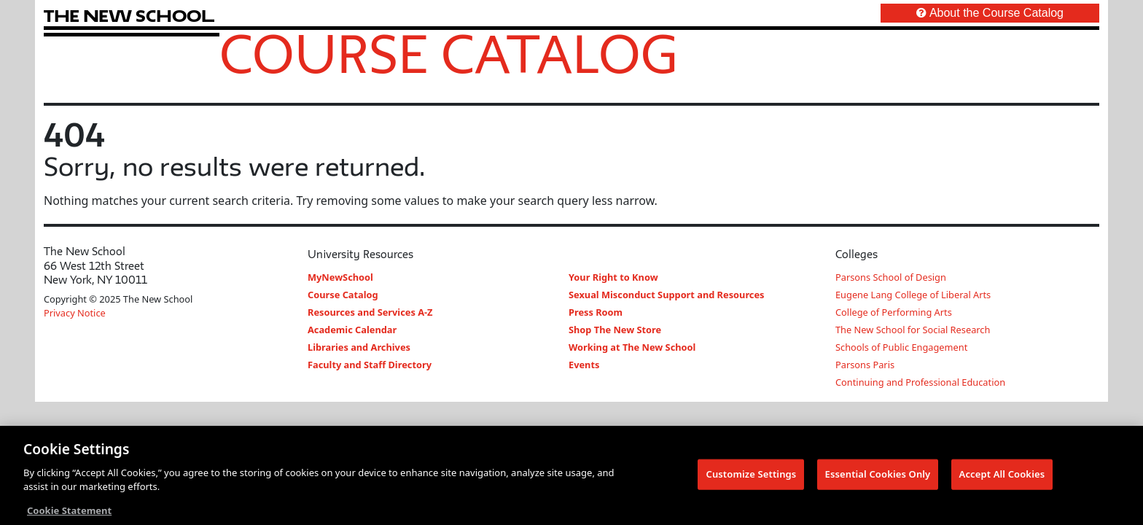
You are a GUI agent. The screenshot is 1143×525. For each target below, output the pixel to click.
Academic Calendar (352, 329)
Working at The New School (632, 347)
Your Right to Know (613, 277)
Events (584, 364)
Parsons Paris (864, 364)
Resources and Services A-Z (370, 312)
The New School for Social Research (912, 329)
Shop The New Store (615, 329)
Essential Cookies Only (878, 474)
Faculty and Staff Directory (370, 364)
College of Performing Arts (893, 312)
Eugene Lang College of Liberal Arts (913, 294)
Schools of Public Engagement (901, 347)
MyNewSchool (340, 277)
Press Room (596, 312)
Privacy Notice (75, 312)
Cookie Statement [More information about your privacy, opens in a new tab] (69, 511)
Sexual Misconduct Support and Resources (667, 294)
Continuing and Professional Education (920, 382)
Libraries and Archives (359, 347)
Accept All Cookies (1002, 474)
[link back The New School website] (129, 16)
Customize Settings (751, 474)
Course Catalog (448, 53)
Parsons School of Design (890, 277)
